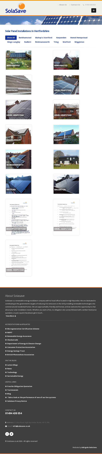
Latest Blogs (12, 365)
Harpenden (61, 37)
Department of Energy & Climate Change (24, 344)
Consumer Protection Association (21, 347)
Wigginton (79, 42)
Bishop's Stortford (43, 37)
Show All (11, 37)
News (9, 369)
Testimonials (12, 390)
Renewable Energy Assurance (19, 336)
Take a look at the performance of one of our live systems (32, 397)
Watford (66, 42)
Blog (9, 394)
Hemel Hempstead (78, 37)
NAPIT (9, 332)
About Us (62, 5)
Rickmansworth (42, 42)
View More (11, 316)
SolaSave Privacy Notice (17, 401)
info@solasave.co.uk (21, 426)
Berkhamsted (25, 37)
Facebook (7, 434)
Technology (12, 372)
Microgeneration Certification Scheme (23, 329)
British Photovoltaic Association (20, 355)
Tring (56, 42)
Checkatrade (12, 340)
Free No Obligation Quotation (19, 386)
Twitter (11, 434)
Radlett (27, 42)
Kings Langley (13, 42)
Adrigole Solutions (89, 447)
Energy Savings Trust (16, 351)
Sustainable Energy (15, 376)
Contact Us (75, 5)
